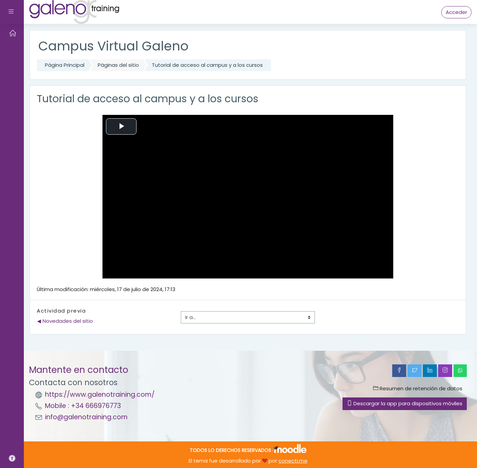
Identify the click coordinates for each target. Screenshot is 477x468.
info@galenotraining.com (86, 417)
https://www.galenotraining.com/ (100, 394)
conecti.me (293, 460)
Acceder (456, 12)
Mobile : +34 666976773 (83, 405)
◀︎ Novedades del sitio (65, 320)
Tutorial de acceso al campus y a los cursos (207, 65)
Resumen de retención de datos (417, 388)
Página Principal (64, 65)
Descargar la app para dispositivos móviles (404, 403)
